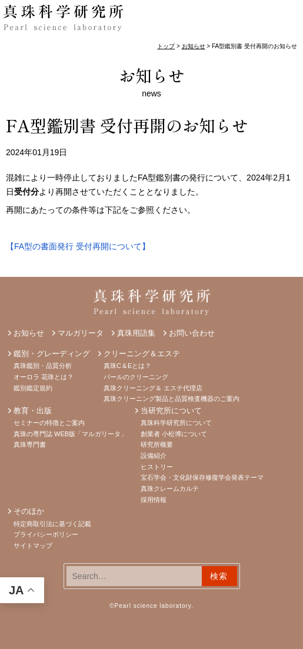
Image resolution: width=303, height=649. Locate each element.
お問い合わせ (192, 333)
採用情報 (154, 499)
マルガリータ (81, 333)
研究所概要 (157, 444)
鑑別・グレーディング (52, 353)
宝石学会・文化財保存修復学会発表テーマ (202, 477)
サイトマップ (33, 545)
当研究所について (171, 410)
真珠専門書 (30, 444)
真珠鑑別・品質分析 (43, 365)
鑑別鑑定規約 (33, 388)
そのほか (29, 511)
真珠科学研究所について (176, 422)
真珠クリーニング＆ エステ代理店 (153, 388)
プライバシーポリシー (46, 534)
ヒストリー (157, 466)
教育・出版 (33, 410)
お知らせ (152, 75)
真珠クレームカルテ (170, 488)
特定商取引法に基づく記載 (52, 523)
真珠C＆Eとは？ (127, 365)
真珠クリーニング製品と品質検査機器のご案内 (171, 398)
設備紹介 (154, 455)
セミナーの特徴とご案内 (49, 422)
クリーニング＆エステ (142, 353)
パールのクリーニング (136, 376)
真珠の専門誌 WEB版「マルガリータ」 (70, 433)
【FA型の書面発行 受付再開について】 (78, 246)
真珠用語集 (136, 333)
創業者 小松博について (174, 433)
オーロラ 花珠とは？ (44, 376)
